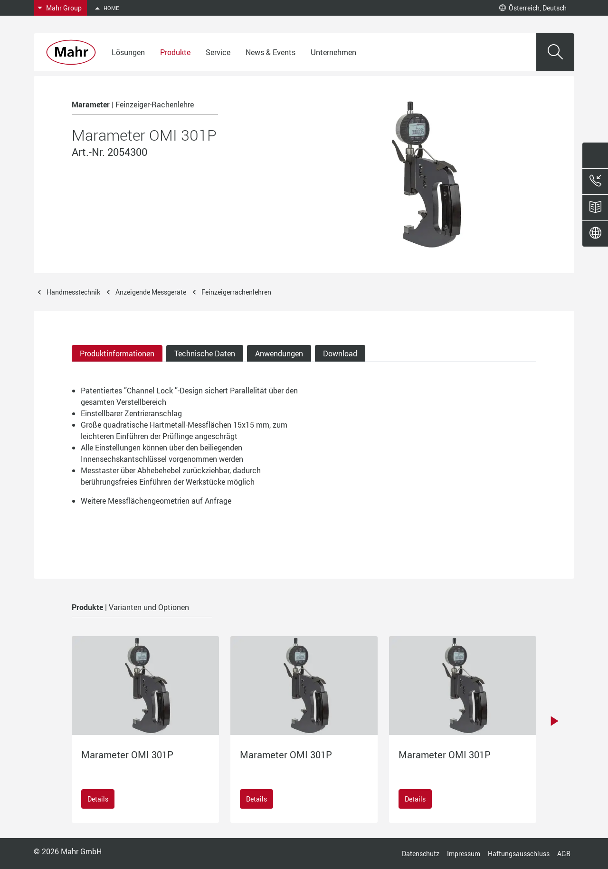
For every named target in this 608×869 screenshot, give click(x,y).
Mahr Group (64, 7)
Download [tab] (340, 353)
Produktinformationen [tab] (117, 353)
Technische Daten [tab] (204, 353)
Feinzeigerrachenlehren (236, 291)
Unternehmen (333, 52)
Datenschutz (420, 853)
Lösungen (128, 52)
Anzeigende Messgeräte (150, 291)
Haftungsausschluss (519, 853)
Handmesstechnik (73, 291)
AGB (563, 853)
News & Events (270, 52)
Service (218, 52)
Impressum (463, 853)
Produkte (175, 52)
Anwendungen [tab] (279, 353)
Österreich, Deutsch (533, 7)
